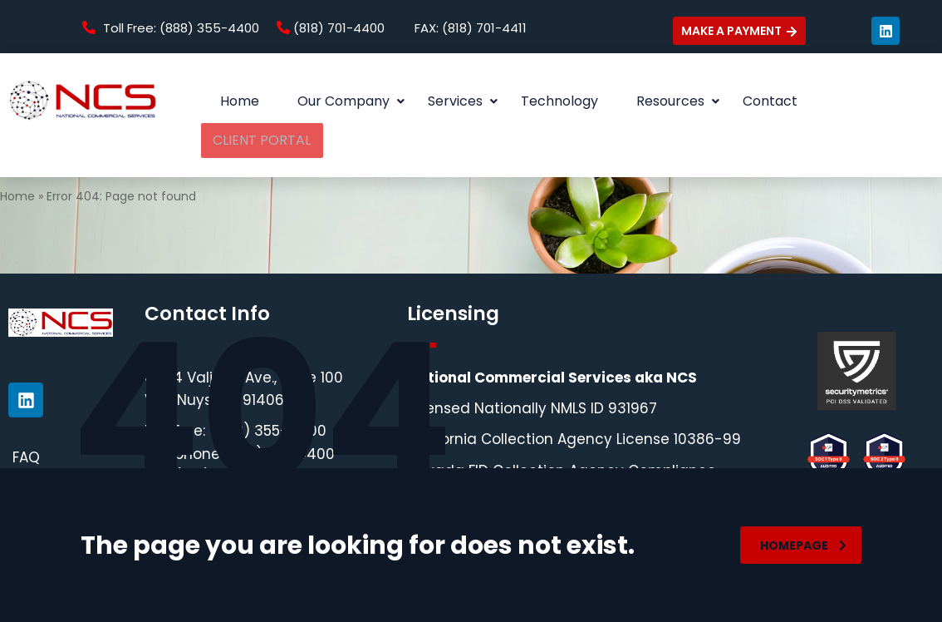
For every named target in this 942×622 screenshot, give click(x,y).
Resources (677, 101)
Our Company (351, 101)
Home (239, 101)
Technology (559, 101)
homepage (803, 545)
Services (463, 101)
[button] (343, 101)
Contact (770, 101)
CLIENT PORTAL (874, 101)
